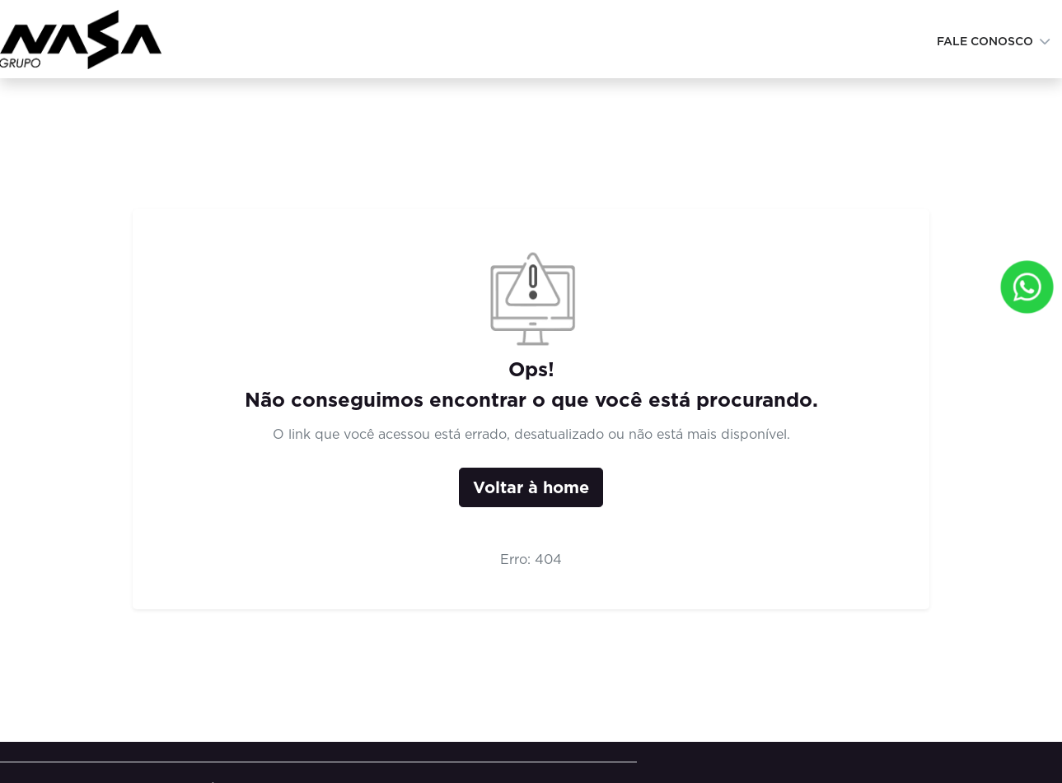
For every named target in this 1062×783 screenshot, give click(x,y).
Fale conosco (986, 41)
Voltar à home (531, 487)
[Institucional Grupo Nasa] (86, 38)
